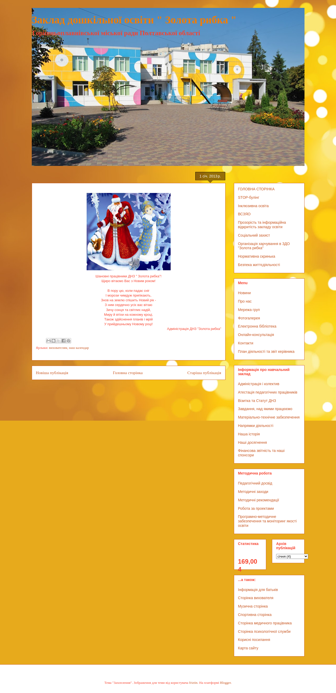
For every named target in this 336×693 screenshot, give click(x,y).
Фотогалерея (249, 318)
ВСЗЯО (244, 214)
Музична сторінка (253, 606)
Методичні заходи (253, 492)
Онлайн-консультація (256, 335)
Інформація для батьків (258, 590)
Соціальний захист (254, 235)
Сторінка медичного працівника (265, 623)
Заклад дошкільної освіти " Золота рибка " (134, 20)
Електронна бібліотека (257, 326)
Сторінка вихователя (256, 598)
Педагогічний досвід (255, 483)
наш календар (79, 348)
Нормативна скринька (256, 256)
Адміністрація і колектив (258, 384)
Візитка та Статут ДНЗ (257, 401)
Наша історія (249, 434)
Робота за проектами (256, 508)
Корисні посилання (254, 640)
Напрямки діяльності (256, 426)
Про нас (245, 301)
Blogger (225, 683)
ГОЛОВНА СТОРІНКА (256, 189)
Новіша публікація (52, 372)
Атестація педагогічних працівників (267, 392)
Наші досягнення (252, 442)
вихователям (58, 348)
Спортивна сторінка (255, 615)
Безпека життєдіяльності (259, 265)
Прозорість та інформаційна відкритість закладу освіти (262, 224)
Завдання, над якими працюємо (265, 409)
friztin (193, 683)
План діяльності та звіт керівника (266, 351)
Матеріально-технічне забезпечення (269, 417)
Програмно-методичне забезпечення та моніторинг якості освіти (267, 521)
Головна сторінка (128, 372)
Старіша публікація (204, 372)
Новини (244, 293)
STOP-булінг (248, 197)
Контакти (245, 343)
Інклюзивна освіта (253, 206)
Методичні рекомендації (258, 500)
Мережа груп (249, 310)
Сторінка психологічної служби (264, 631)
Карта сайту (248, 648)
